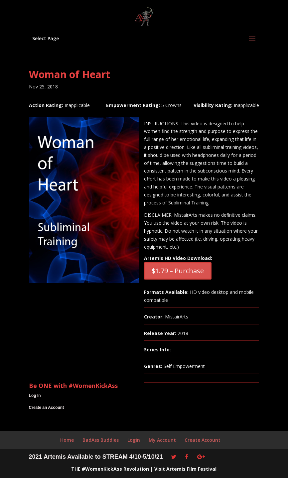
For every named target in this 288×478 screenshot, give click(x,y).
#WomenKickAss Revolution (115, 469)
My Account (162, 440)
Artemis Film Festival (191, 469)
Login (133, 440)
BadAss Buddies (100, 440)
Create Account (202, 440)
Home (67, 440)
